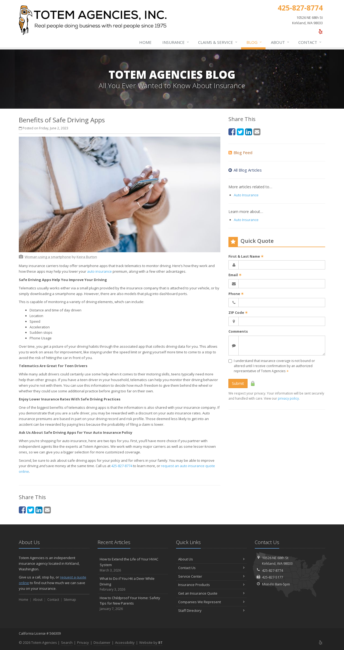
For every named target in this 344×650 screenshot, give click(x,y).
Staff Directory (211, 610)
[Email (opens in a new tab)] (47, 509)
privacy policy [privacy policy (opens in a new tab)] (288, 398)
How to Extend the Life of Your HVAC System (133, 565)
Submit (238, 383)
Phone (236, 293)
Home (145, 42)
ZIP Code (238, 312)
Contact (310, 42)
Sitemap (70, 599)
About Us (211, 559)
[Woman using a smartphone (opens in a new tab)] (48, 256)
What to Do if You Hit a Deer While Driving (133, 584)
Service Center (211, 576)
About (280, 42)
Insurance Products (211, 584)
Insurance (175, 42)
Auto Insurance (246, 195)
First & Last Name (246, 256)
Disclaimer (102, 642)
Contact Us (211, 567)
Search (67, 642)
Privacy (83, 642)
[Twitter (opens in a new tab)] (30, 509)
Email (235, 274)
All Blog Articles (245, 170)
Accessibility (125, 642)
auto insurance (99, 271)
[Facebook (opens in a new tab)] (22, 509)
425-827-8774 (121, 465)
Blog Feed (240, 152)
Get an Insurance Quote (211, 593)
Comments (238, 331)
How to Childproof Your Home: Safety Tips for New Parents (133, 603)
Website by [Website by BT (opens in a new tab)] (151, 642)
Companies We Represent (211, 601)
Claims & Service (218, 42)
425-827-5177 (272, 577)
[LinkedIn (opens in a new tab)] (38, 509)
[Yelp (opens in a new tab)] (320, 31)
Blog (254, 42)
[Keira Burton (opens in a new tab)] (87, 256)
